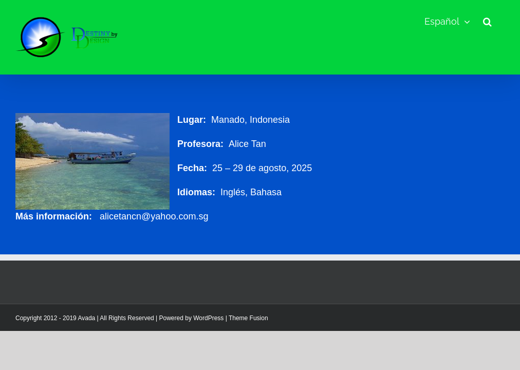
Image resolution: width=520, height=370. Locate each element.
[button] (487, 21)
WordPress (208, 318)
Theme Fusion (248, 318)
